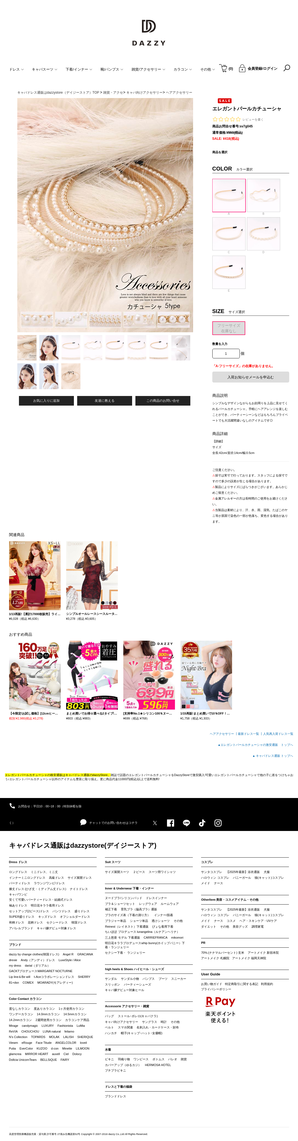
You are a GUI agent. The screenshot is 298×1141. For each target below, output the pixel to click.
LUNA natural (52, 1031)
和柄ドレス (16, 922)
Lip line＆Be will (19, 976)
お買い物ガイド (211, 984)
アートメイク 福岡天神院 (249, 958)
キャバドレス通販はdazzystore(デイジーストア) (83, 845)
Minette (67, 1048)
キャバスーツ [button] (44, 69)
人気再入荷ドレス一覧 (278, 733)
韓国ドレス (79, 922)
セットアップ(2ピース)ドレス (29, 911)
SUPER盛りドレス (22, 916)
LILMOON (83, 1048)
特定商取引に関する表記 (241, 984)
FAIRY (65, 1059)
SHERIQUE (85, 1037)
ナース (218, 883)
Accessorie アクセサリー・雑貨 (127, 1006)
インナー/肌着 (163, 915)
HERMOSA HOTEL (158, 1065)
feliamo (69, 1031)
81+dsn (14, 982)
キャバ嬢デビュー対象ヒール (124, 990)
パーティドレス (19, 883)
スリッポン (112, 984)
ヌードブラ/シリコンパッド (123, 898)
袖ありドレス (18, 905)
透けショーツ (161, 920)
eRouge (27, 1042)
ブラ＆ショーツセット (120, 903)
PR (203, 942)
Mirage (13, 1025)
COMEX (28, 982)
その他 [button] (207, 69)
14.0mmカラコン (48, 1014)
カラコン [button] (183, 69)
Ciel (66, 1054)
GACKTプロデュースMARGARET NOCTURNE (41, 971)
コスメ (231, 920)
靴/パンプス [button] (112, 69)
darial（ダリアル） (37, 965)
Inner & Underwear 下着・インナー (129, 888)
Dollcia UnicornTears (23, 1059)
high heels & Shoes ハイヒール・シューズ (134, 969)
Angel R (68, 954)
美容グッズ (240, 926)
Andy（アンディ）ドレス (38, 960)
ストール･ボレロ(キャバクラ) (138, 1016)
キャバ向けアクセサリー (121, 1021)
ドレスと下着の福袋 (118, 1086)
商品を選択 (219, 152)
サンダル (111, 978)
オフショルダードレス (75, 916)
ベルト (109, 1027)
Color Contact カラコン (25, 998)
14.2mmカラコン (20, 1020)
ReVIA (13, 1031)
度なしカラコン (19, 1008)
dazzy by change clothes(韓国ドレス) (34, 954)
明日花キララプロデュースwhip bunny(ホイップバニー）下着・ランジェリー (145, 945)
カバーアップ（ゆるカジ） (123, 1065)
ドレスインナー (156, 898)
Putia (12, 1048)
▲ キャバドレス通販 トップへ (272, 755)
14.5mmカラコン (75, 1014)
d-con (55, 1048)
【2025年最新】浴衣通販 (243, 872)
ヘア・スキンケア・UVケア (258, 920)
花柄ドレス (35, 922)
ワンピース (141, 1059)
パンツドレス (61, 911)
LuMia (81, 1025)
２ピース (139, 872)
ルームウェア (170, 903)
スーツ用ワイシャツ (162, 872)
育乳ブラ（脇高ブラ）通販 (139, 909)
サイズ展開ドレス (80, 877)
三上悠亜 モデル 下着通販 (122, 937)
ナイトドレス (79, 889)
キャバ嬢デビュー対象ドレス (56, 928)
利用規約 (267, 984)
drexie (13, 960)
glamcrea (15, 1054)
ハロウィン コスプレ (215, 877)
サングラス (149, 1021)
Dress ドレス (18, 862)
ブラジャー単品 (115, 920)
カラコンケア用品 (77, 1020)
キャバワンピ (18, 894)
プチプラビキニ (115, 1070)
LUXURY (48, 1025)
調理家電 (258, 926)
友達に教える (105, 401)
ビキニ (109, 1059)
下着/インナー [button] (79, 69)
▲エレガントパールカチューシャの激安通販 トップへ (255, 744)
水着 (108, 1049)
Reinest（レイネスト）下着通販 (126, 926)
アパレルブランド (21, 928)
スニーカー (178, 978)
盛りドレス (82, 911)
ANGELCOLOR (65, 1042)
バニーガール (242, 877)
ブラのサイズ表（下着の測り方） (127, 915)
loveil (83, 1042)
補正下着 (111, 909)
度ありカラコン (44, 1008)
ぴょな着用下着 (162, 926)
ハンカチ (111, 1033)
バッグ (109, 1016)
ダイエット (208, 926)
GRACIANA (85, 954)
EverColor (26, 1048)
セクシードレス (57, 922)
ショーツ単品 (139, 920)
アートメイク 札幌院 (215, 958)
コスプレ (207, 862)
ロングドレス (18, 872)
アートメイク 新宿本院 (263, 952)
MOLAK (54, 1037)
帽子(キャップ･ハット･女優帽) (141, 1033)
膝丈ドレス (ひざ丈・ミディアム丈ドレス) (37, 889)
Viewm (13, 1042)
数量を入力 (219, 343)
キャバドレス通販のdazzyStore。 (88, 775)
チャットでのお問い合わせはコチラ (109, 822)
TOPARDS (38, 1037)
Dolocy (77, 1054)
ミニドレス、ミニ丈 (44, 872)
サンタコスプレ (211, 872)
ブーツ (163, 978)
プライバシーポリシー (216, 989)
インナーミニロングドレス (27, 877)
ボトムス (158, 1059)
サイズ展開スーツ (117, 872)
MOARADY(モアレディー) (55, 982)
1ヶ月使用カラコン (71, 1008)
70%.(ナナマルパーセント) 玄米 (222, 952)
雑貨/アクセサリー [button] (148, 69)
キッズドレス (47, 916)
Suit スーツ (113, 862)
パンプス (149, 978)
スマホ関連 (125, 1027)
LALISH (68, 1037)
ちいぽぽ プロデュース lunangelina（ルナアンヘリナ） (142, 931)
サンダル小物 (130, 978)
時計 (164, 1021)
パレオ (172, 1059)
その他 (178, 920)
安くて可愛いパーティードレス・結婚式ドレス (41, 899)
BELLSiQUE (48, 1059)
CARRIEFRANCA (156, 937)
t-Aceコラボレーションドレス (54, 976)
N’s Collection (18, 1037)
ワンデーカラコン (21, 1014)
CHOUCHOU (30, 1031)
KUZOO (42, 1048)
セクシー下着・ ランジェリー (125, 952)
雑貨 (184, 1059)
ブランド (15, 944)
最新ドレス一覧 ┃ (250, 733)
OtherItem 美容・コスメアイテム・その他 (229, 899)
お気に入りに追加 (46, 401)
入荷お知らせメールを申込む (250, 377)
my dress (15, 965)
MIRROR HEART (36, 1054)
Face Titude (44, 1042)
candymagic (30, 1025)
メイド (205, 883)
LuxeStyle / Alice (70, 960)
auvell (56, 1054)
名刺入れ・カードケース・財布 (158, 1027)
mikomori (177, 937)
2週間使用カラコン (49, 1020)
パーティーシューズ (137, 984)
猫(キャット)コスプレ (269, 877)
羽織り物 (124, 1059)
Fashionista (65, 1025)
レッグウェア (148, 903)
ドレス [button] (16, 69)
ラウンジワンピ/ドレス (49, 883)
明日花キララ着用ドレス (47, 905)
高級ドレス (56, 877)
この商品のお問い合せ (162, 401)
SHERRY (84, 976)
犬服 (267, 872)
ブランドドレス (115, 1096)
